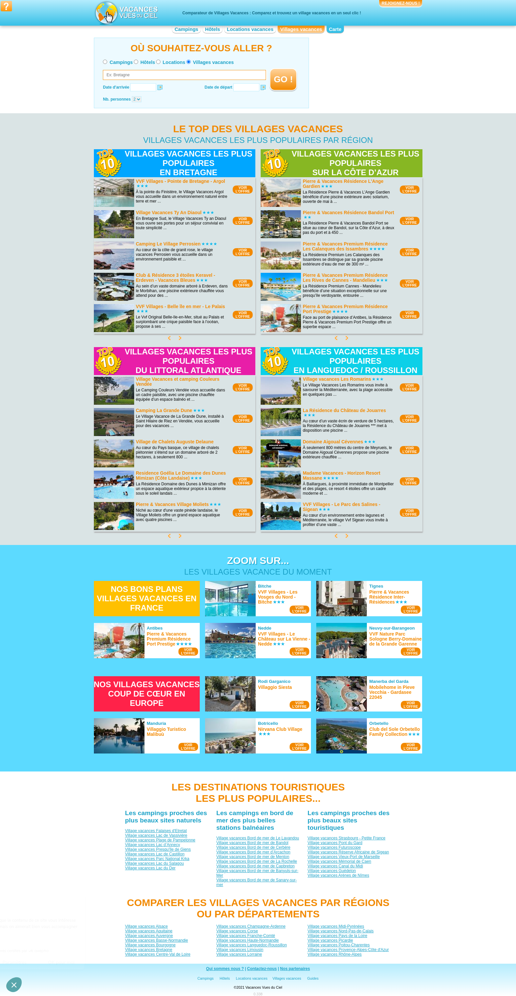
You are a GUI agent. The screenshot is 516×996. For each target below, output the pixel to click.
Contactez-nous (262, 968)
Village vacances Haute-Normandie (247, 940)
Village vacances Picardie (330, 940)
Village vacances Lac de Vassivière (156, 835)
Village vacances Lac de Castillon (154, 854)
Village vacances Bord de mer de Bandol (252, 842)
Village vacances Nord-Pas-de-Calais (340, 931)
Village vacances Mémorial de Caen (339, 861)
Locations (174, 62)
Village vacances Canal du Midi (335, 866)
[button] (14, 985)
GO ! (283, 79)
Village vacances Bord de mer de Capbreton (255, 866)
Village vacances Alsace (146, 926)
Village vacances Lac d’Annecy (152, 844)
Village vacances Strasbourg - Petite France (346, 838)
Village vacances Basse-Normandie (156, 940)
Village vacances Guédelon (331, 870)
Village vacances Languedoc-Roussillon (251, 945)
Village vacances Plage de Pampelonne (160, 840)
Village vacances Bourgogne (150, 945)
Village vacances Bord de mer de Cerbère (253, 847)
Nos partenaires (295, 968)
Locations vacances (250, 29)
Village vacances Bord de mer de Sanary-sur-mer (256, 882)
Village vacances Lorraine (239, 954)
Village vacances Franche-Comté (245, 935)
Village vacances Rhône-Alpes (334, 954)
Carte (335, 29)
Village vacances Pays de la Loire (337, 935)
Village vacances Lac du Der (150, 868)
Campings (186, 29)
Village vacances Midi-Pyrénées (335, 926)
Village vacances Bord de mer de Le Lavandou (257, 838)
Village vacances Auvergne (149, 935)
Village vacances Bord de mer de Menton (252, 856)
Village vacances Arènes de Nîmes (338, 875)
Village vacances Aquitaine (148, 931)
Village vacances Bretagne (148, 949)
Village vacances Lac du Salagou (154, 863)
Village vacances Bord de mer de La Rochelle (256, 861)
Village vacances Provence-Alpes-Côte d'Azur (347, 949)
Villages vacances (301, 29)
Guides (313, 978)
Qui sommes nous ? (225, 968)
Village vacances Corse (237, 931)
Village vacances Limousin (239, 949)
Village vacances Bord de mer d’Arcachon (253, 852)
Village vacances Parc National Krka (157, 858)
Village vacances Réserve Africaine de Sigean (348, 852)
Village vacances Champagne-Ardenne (250, 926)
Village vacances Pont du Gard (334, 842)
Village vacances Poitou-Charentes (338, 945)
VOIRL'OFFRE (242, 189)
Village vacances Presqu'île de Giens (158, 849)
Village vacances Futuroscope (334, 847)
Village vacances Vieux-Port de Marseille (343, 856)
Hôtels (212, 29)
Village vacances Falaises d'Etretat (156, 830)
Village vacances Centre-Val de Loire (157, 954)
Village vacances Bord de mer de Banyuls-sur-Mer (257, 873)
